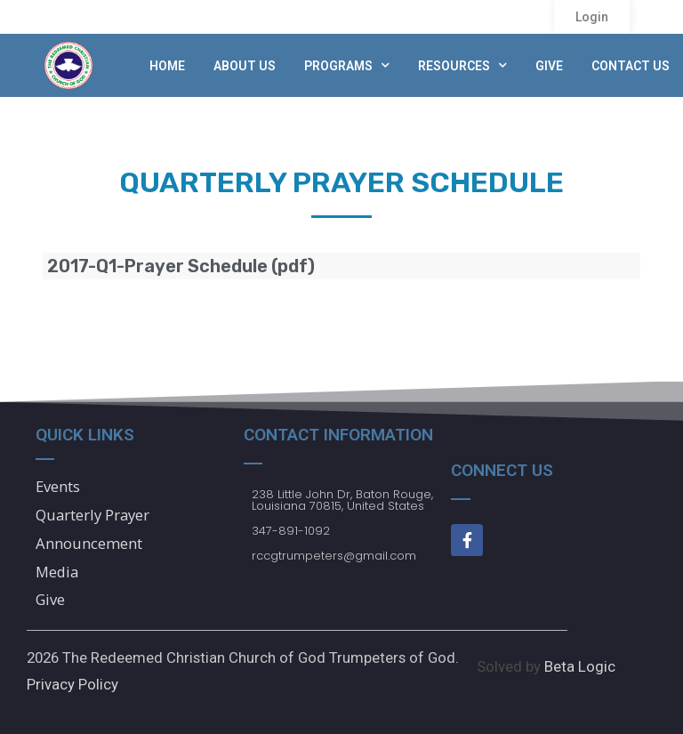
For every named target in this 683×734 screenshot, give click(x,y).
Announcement (89, 543)
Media (57, 571)
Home (167, 66)
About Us (244, 66)
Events (58, 486)
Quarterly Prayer (93, 514)
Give (549, 66)
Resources (462, 65)
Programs (347, 65)
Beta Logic (579, 666)
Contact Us (630, 66)
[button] (592, 17)
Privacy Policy (72, 684)
